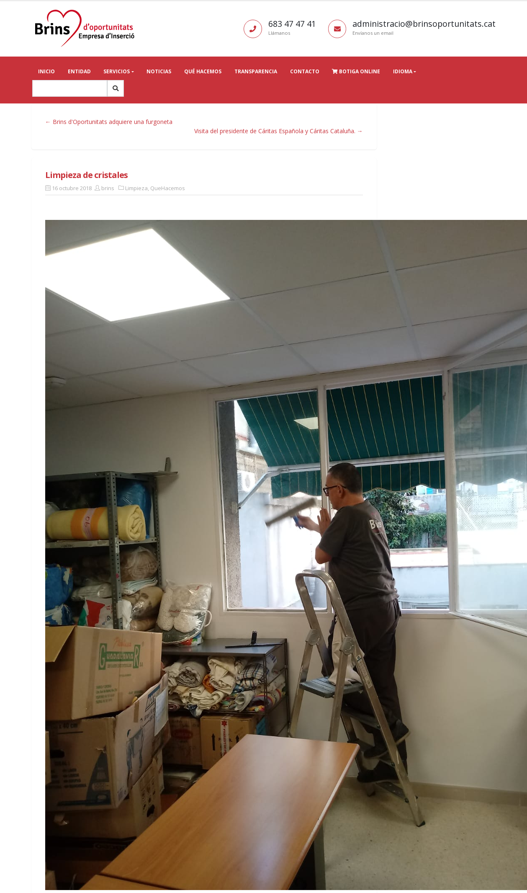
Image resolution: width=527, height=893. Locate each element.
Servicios (116, 71)
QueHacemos (167, 188)
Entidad (79, 71)
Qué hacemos (202, 71)
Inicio (46, 71)
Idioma (402, 71)
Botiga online (356, 71)
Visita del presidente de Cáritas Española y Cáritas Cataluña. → (278, 131)
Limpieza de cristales (86, 175)
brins (107, 188)
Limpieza (136, 188)
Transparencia (255, 71)
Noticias (159, 71)
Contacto (304, 71)
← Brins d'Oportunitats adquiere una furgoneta (108, 122)
